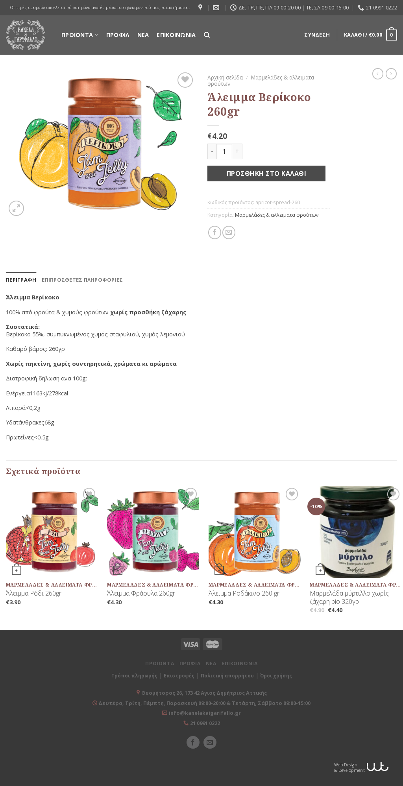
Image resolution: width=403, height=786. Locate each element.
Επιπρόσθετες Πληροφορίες (82, 279)
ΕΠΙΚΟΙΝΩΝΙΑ (176, 35)
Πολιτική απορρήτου (227, 676)
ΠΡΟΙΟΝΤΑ (79, 35)
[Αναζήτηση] (207, 35)
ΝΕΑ (143, 35)
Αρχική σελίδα (225, 77)
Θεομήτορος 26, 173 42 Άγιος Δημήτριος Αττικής (204, 692)
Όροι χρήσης (276, 676)
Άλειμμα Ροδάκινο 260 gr (244, 593)
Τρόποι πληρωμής (134, 676)
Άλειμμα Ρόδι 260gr (33, 593)
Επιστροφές (179, 676)
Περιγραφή (21, 279)
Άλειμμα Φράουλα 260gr (141, 593)
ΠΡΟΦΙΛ (117, 35)
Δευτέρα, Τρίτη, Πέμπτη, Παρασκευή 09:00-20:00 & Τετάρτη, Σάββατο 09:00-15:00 (204, 703)
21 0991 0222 (205, 723)
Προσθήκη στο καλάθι (266, 173)
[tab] (21, 280)
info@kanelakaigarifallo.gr (205, 712)
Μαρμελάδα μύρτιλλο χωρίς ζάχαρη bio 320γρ (349, 597)
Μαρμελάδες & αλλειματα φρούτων (260, 80)
